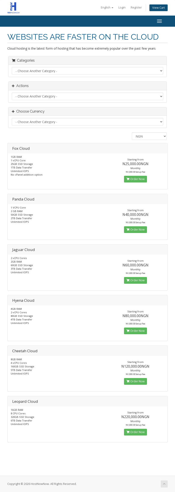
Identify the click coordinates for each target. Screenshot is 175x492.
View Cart (158, 8)
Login (122, 7)
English (107, 7)
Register (136, 7)
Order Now (135, 179)
